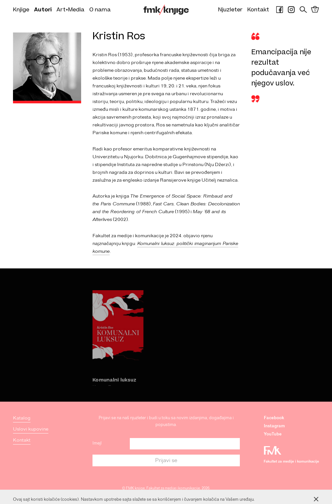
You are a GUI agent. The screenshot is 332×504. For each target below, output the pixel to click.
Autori (43, 10)
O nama (100, 10)
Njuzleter (230, 10)
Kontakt (258, 10)
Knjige (21, 10)
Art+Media (70, 10)
